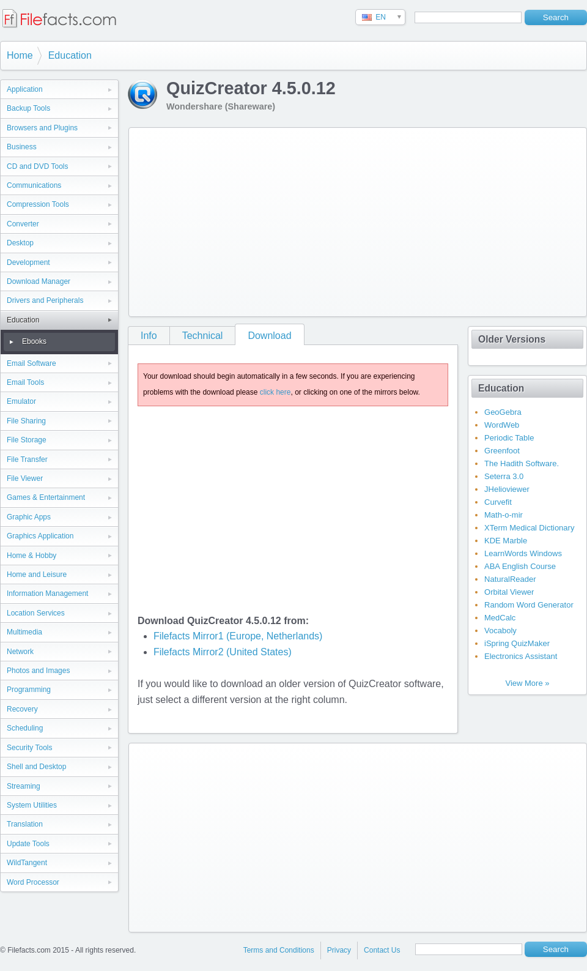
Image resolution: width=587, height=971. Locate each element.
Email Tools (25, 382)
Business (22, 147)
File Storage (26, 440)
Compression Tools (38, 204)
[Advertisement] (293, 219)
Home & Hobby (31, 555)
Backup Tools (28, 108)
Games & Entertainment (46, 497)
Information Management (47, 593)
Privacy (339, 950)
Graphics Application (40, 536)
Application (25, 89)
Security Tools (29, 747)
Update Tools (28, 843)
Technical (202, 335)
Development (28, 262)
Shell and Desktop (36, 766)
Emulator (21, 401)
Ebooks (34, 341)
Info (149, 335)
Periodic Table (509, 437)
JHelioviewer (507, 489)
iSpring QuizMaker (517, 643)
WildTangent (27, 862)
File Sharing (26, 421)
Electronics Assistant (520, 656)
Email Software (31, 363)
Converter (23, 224)
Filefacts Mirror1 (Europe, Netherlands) (238, 636)
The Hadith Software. (521, 463)
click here (275, 392)
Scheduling (25, 728)
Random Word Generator (529, 604)
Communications (34, 185)
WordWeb (501, 425)
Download (269, 335)
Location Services (36, 613)
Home (20, 55)
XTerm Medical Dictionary (529, 527)
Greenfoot (502, 450)
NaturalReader (510, 579)
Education (70, 55)
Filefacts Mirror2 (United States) (222, 652)
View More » (527, 683)
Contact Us (382, 950)
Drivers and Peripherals (45, 300)
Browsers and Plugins (42, 128)
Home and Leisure (37, 574)
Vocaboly (500, 630)
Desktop (20, 243)
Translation (25, 824)
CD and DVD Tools (37, 166)
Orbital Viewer (509, 592)
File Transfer (27, 459)
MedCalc (499, 617)
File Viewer (25, 478)
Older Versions (511, 339)
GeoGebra (503, 412)
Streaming (23, 786)
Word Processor (33, 882)
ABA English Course (520, 566)
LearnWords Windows (523, 553)
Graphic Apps (29, 517)
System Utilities (32, 805)
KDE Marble (505, 540)
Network (20, 651)
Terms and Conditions (278, 950)
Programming (29, 689)
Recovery (22, 709)
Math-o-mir (503, 514)
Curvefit (498, 502)
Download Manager (38, 281)
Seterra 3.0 (503, 476)
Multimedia (24, 632)
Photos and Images (38, 670)
